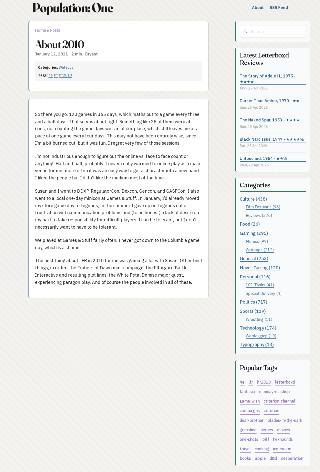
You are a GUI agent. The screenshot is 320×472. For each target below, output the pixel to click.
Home (40, 30)
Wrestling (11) (259, 319)
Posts (55, 30)
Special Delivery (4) (264, 293)
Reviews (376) (259, 215)
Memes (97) (257, 241)
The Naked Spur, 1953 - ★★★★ (270, 119)
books (245, 458)
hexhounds (283, 439)
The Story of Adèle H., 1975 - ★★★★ (268, 78)
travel (245, 448)
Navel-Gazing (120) (260, 268)
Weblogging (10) (261, 335)
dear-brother (252, 420)
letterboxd (285, 382)
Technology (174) (258, 328)
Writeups (66, 67)
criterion (271, 410)
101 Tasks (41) (260, 284)
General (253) (254, 258)
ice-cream (282, 448)
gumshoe (248, 429)
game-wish (250, 401)
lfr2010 (65, 75)
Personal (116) (255, 277)
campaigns (250, 410)
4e (50, 75)
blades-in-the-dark (285, 420)
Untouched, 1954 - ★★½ (263, 158)
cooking (262, 448)
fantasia (247, 391)
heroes (266, 429)
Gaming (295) (254, 233)
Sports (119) (253, 311)
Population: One (72, 7)
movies (283, 429)
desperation (292, 458)
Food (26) (250, 224)
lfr (56, 75)
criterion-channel (279, 401)
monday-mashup (274, 391)
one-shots (249, 439)
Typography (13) (257, 344)
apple (260, 458)
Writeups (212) (260, 249)
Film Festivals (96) (263, 206)
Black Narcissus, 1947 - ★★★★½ (272, 139)
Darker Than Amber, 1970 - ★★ (270, 100)
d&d (273, 458)
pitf (265, 439)
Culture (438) (253, 199)
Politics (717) (253, 302)
